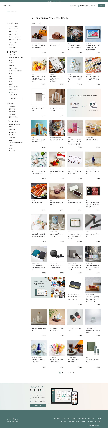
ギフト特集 (91, 418)
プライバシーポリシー (73, 421)
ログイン (93, 5)
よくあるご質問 (66, 418)
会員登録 (102, 5)
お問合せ (74, 418)
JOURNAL (98, 418)
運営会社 (97, 421)
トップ (8, 11)
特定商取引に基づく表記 (87, 421)
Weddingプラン (82, 418)
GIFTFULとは (56, 418)
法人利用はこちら (16, 98)
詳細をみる (38, 405)
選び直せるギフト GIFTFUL (54, 1)
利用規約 (63, 421)
